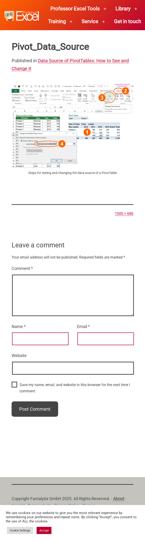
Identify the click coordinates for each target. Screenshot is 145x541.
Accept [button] (44, 530)
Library (122, 9)
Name (19, 326)
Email (83, 326)
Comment (22, 268)
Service (90, 21)
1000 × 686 (124, 213)
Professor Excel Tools (75, 9)
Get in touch (127, 21)
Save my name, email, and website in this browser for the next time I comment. (74, 388)
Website (19, 355)
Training (57, 21)
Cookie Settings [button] (20, 530)
